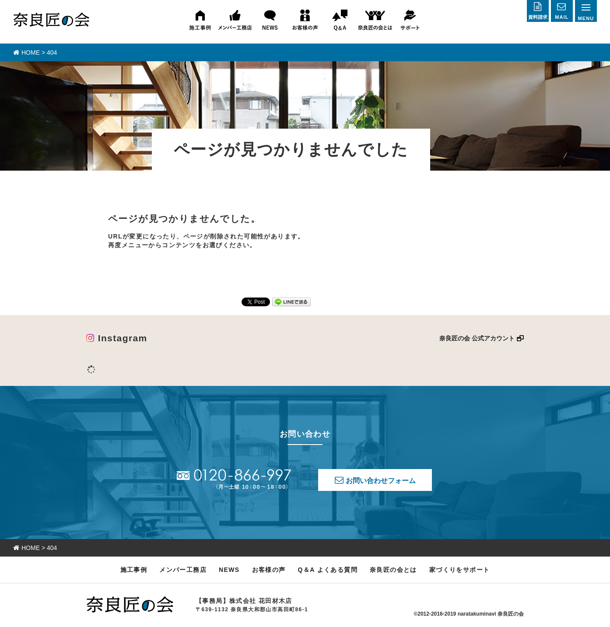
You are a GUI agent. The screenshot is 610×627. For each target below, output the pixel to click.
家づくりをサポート (459, 569)
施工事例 (133, 569)
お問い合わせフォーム (381, 480)
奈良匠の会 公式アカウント (477, 338)
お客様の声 (269, 569)
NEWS (229, 569)
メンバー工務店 (183, 569)
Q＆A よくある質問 (328, 569)
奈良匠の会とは (393, 569)
